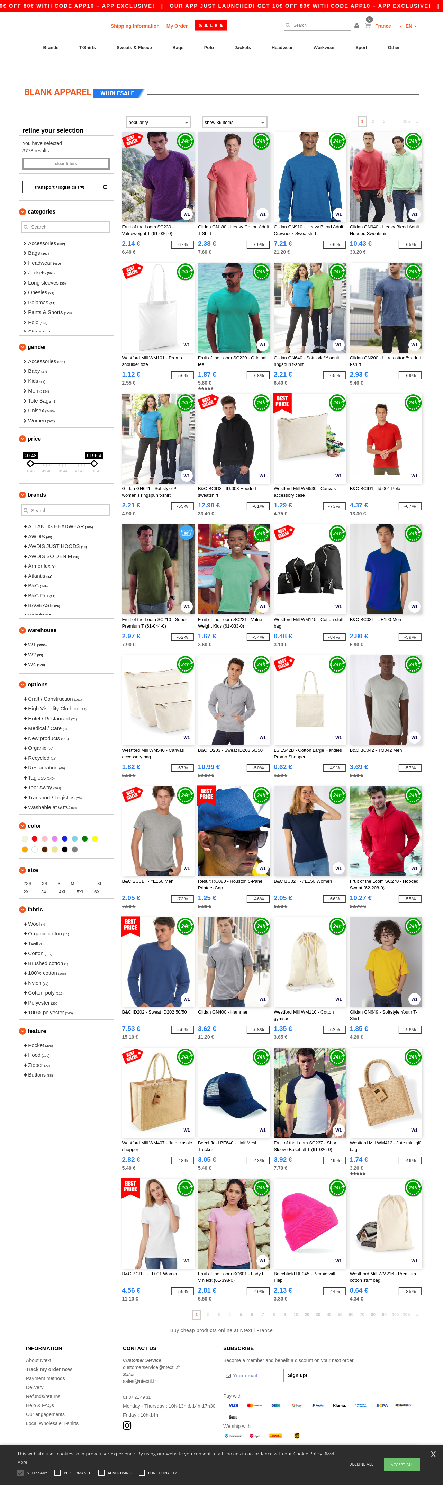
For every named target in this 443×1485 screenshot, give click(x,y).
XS (44, 865)
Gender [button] (37, 328)
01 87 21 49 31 (139, 1378)
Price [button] (34, 420)
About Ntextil (39, 1341)
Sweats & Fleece (134, 47)
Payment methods (45, 1359)
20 (307, 1296)
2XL (27, 873)
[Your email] (253, 1357)
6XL (98, 873)
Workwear (324, 47)
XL (99, 865)
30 (318, 1296)
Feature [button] (37, 1012)
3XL (44, 873)
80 (373, 1296)
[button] (357, 26)
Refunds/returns (43, 1377)
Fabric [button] (35, 891)
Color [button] (34, 807)
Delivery (35, 1368)
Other (394, 47)
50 (340, 1296)
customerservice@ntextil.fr (151, 1348)
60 (351, 1296)
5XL (80, 873)
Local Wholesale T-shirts (52, 1404)
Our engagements (45, 1395)
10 (296, 1296)
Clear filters (66, 145)
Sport (361, 47)
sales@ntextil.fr (139, 1362)
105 (406, 102)
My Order (177, 26)
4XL (62, 873)
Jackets (242, 47)
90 (384, 1296)
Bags (177, 47)
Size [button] (33, 851)
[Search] (315, 25)
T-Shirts (87, 47)
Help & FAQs (40, 1386)
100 (395, 1296)
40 (329, 1296)
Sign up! (297, 1356)
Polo (209, 47)
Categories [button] (41, 193)
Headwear (282, 47)
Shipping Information (135, 26)
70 (362, 1296)
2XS (27, 865)
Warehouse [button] (42, 611)
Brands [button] (37, 476)
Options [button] (38, 666)
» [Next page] (417, 102)
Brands (51, 47)
